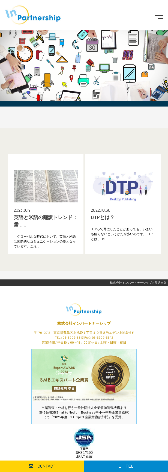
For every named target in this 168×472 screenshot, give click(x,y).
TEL (126, 465)
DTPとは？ (103, 217)
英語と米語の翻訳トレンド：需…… (45, 221)
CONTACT (42, 465)
